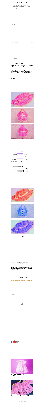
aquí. (15, 267)
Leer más (32, 42)
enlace (15, 266)
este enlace (14, 72)
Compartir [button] (12, 42)
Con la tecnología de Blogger (22, 401)
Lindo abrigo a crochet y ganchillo (20, 41)
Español (15, 291)
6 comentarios (16, 42)
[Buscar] (32, 2)
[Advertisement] (22, 16)
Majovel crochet (20, 2)
